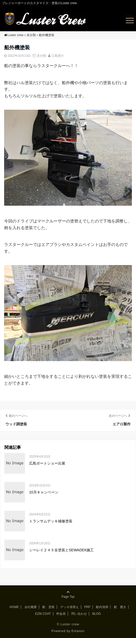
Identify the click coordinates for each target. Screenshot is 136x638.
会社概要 (30, 607)
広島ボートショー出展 (47, 463)
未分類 (41, 56)
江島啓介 (58, 56)
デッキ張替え (69, 607)
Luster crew (70, 624)
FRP (87, 607)
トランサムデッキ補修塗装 (50, 521)
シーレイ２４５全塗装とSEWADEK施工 (61, 550)
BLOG (96, 614)
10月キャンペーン (43, 492)
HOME (14, 607)
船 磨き (120, 607)
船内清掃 (102, 607)
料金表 (61, 614)
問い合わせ (79, 614)
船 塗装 (48, 607)
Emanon (78, 631)
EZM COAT (43, 614)
